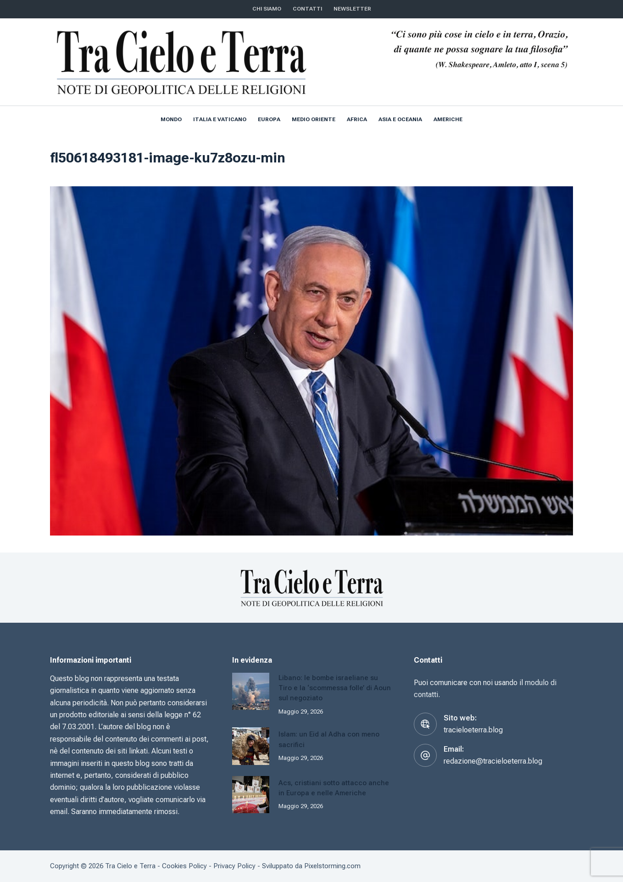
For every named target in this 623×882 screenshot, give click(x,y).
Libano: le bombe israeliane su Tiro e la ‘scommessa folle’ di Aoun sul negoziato (334, 688)
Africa (357, 119)
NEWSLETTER (352, 9)
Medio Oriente (313, 119)
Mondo (171, 119)
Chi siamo (266, 9)
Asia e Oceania (400, 119)
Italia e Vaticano (219, 119)
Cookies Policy (184, 866)
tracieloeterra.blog (473, 730)
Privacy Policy (234, 866)
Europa (269, 119)
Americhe (448, 119)
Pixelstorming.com (332, 866)
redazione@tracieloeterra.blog (493, 761)
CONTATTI (307, 9)
